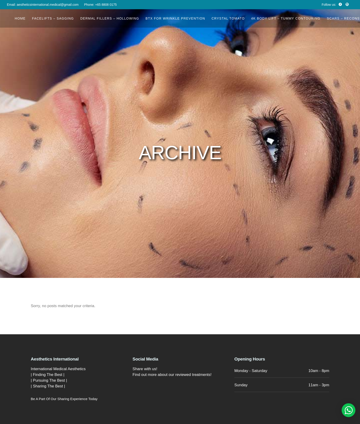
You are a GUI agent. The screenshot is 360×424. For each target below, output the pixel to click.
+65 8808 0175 (106, 4)
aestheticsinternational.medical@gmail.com (48, 4)
